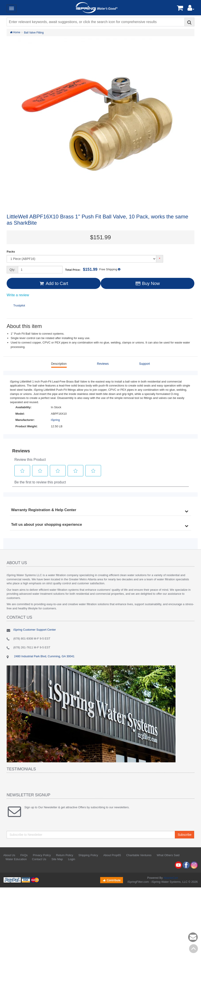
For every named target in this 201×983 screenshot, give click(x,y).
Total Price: (81, 269)
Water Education (16, 859)
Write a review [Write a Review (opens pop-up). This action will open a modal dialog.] (18, 295)
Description (59, 363)
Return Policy (64, 855)
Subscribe (184, 834)
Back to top (193, 948)
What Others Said (168, 855)
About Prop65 (112, 855)
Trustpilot (19, 305)
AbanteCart (170, 877)
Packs (11, 251)
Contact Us (39, 859)
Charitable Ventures (138, 855)
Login (71, 859)
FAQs (24, 855)
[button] (190, 9)
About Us (9, 855)
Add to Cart (53, 283)
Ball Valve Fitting (33, 32)
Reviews (103, 363)
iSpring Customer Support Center (34, 629)
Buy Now (147, 283)
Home (15, 32)
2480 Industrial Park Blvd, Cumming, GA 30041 (43, 656)
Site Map (57, 859)
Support (144, 363)
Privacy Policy (42, 855)
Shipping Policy (88, 855)
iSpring (55, 420)
